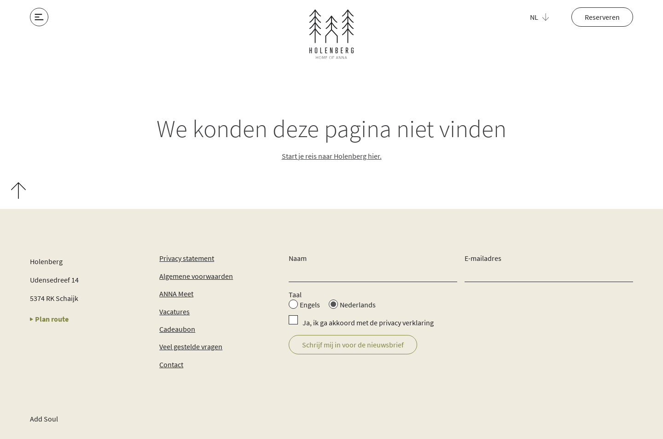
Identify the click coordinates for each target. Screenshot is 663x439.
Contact (171, 364)
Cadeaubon (177, 329)
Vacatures (174, 311)
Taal (295, 294)
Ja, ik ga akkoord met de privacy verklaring (368, 322)
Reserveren (602, 17)
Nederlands (358, 304)
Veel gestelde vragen (190, 346)
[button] (544, 17)
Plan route (49, 318)
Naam (298, 258)
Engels (310, 304)
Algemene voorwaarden (196, 276)
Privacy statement (186, 258)
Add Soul (44, 418)
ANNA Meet (176, 293)
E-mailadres (483, 258)
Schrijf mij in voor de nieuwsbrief (353, 344)
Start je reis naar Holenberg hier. (332, 156)
